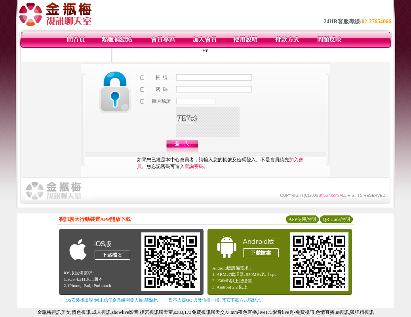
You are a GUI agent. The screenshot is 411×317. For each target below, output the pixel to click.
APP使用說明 (302, 219)
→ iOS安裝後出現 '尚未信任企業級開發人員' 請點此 (108, 300)
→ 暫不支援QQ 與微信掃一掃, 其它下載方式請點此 (212, 300)
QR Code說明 (336, 219)
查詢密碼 (194, 166)
